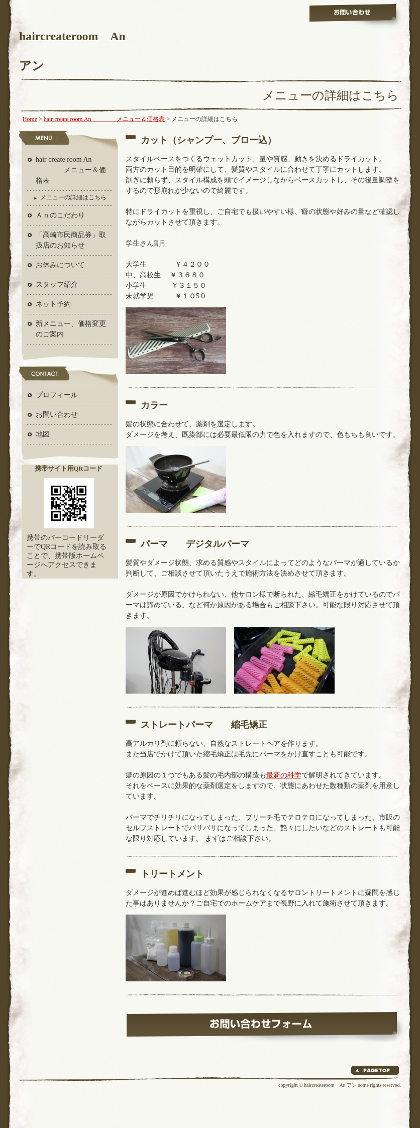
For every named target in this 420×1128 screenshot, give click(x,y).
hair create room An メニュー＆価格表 (104, 119)
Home (30, 119)
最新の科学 (283, 775)
